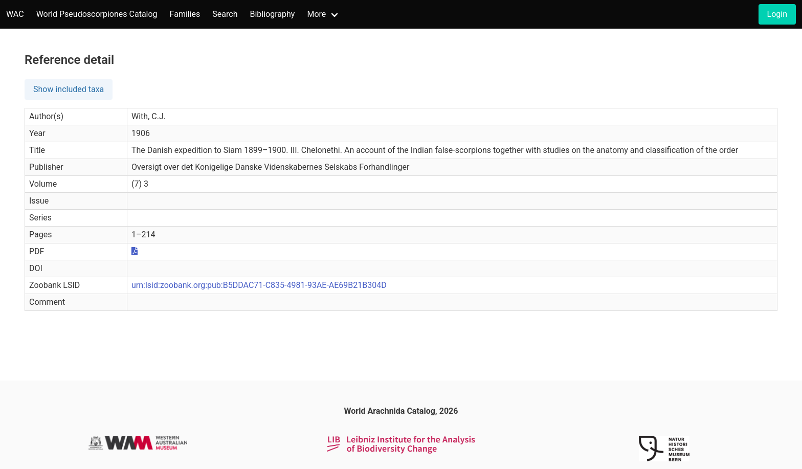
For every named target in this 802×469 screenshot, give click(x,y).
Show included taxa (68, 89)
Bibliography (272, 14)
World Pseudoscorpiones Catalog (97, 14)
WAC (15, 14)
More (316, 14)
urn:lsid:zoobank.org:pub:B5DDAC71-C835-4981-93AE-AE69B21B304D (259, 285)
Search (224, 14)
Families (185, 14)
